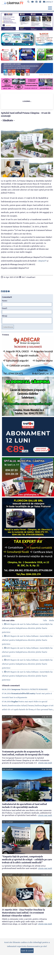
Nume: (4, 300)
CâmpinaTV (42, 260)
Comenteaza (8, 326)
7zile (45, 620)
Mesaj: (4, 315)
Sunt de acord (27, 950)
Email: (4, 308)
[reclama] (27, 29)
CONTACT (48, 1)
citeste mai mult (45, 762)
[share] (2, 291)
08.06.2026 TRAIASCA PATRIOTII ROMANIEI (25, 689)
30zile (51, 620)
